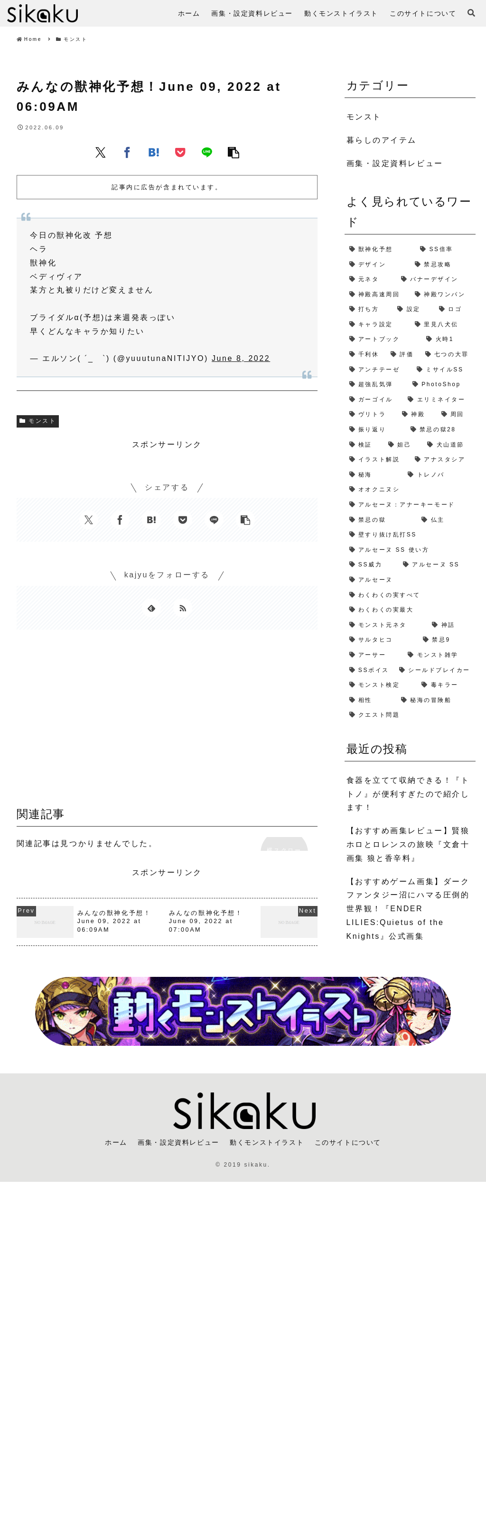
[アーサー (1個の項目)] (374, 655)
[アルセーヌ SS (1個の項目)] (437, 565)
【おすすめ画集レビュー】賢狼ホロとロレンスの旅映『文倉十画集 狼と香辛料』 (408, 844)
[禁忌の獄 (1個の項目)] (381, 520)
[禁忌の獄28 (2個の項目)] (441, 430)
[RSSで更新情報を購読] (182, 607)
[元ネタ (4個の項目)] (370, 279)
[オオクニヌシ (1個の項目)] (410, 490)
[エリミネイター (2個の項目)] (439, 400)
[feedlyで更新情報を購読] (151, 607)
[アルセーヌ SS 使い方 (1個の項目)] (410, 550)
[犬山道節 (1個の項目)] (449, 445)
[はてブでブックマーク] (153, 152)
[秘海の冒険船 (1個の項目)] (436, 700)
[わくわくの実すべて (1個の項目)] (410, 595)
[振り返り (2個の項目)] (375, 430)
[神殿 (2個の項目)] (416, 414)
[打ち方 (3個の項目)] (369, 309)
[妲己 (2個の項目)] (402, 445)
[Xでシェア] (100, 152)
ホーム (116, 1142)
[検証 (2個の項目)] (364, 445)
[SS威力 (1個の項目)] (371, 565)
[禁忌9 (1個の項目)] (447, 640)
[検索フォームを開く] (471, 12)
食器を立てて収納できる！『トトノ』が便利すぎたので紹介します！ (408, 794)
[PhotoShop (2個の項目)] (442, 384)
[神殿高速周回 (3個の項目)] (377, 295)
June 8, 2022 (241, 358)
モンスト (37, 421)
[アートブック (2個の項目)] (383, 339)
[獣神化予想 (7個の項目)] (380, 249)
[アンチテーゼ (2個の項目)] (378, 370)
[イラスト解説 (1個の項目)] (377, 460)
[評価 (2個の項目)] (403, 354)
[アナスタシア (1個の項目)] (443, 460)
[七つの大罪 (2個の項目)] (448, 354)
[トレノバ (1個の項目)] (439, 475)
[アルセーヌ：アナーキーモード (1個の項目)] (410, 505)
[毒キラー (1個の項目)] (446, 685)
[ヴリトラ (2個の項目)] (371, 414)
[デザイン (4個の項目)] (377, 265)
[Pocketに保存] (180, 152)
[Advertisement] (167, 721)
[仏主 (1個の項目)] (446, 520)
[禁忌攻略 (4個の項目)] (443, 265)
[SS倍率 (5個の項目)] (445, 249)
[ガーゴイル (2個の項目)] (374, 400)
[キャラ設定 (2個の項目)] (377, 324)
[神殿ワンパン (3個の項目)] (443, 295)
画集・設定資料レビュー (178, 1142)
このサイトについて (348, 1142)
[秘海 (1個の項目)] (374, 475)
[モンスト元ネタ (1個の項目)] (386, 625)
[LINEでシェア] (206, 152)
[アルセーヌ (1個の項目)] (410, 580)
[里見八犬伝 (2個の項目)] (443, 324)
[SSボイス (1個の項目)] (369, 670)
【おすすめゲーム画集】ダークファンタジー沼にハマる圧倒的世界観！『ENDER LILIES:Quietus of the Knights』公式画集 (408, 908)
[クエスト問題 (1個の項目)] (410, 715)
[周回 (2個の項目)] (456, 414)
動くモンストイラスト (267, 1142)
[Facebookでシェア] (127, 152)
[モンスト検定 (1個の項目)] (381, 685)
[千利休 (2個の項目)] (365, 354)
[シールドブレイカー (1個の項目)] (435, 670)
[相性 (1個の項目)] (370, 700)
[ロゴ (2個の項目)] (455, 309)
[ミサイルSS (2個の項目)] (444, 370)
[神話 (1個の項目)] (451, 625)
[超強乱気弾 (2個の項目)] (376, 384)
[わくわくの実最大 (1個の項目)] (410, 610)
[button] (233, 152)
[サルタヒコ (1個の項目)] (381, 640)
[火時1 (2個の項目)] (448, 339)
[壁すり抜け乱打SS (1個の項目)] (410, 535)
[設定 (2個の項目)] (413, 309)
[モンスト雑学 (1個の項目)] (439, 655)
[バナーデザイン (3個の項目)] (436, 279)
